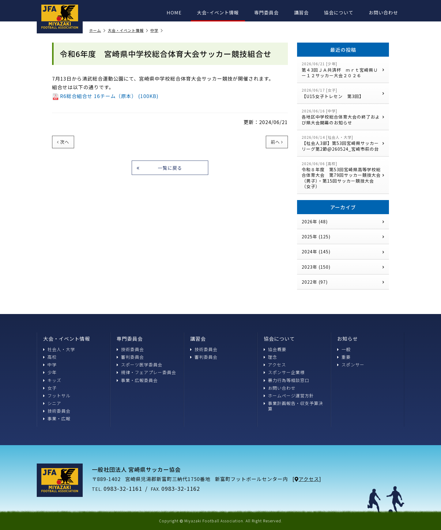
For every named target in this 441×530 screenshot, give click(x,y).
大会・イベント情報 (128, 30)
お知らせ (347, 338)
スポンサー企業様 (284, 372)
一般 (344, 349)
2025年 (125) (343, 236)
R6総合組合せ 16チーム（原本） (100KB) (105, 96)
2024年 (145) (343, 251)
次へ (63, 142)
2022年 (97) (343, 282)
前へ (277, 142)
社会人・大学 (59, 349)
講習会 (301, 12)
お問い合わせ (383, 12)
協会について (338, 12)
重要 (344, 357)
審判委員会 (130, 357)
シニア (52, 403)
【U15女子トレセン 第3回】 (343, 93)
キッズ (52, 380)
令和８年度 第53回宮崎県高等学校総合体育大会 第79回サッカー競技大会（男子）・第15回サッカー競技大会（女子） (343, 175)
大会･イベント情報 (218, 12)
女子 (50, 388)
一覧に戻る (159, 168)
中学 (156, 30)
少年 (50, 372)
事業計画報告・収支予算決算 (293, 405)
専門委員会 (266, 12)
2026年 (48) (343, 221)
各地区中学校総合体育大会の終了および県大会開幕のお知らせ (343, 117)
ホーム (97, 30)
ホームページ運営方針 (289, 395)
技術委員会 (56, 411)
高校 (50, 357)
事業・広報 (56, 418)
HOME (174, 12)
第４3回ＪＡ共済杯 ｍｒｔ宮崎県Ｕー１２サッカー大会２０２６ (343, 69)
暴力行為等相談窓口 (286, 380)
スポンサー (350, 364)
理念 (270, 357)
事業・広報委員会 (137, 380)
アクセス (275, 364)
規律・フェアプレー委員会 (146, 372)
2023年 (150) (343, 267)
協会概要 (275, 349)
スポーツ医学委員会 (139, 364)
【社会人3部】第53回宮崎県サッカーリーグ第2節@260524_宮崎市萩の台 (343, 143)
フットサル (56, 395)
